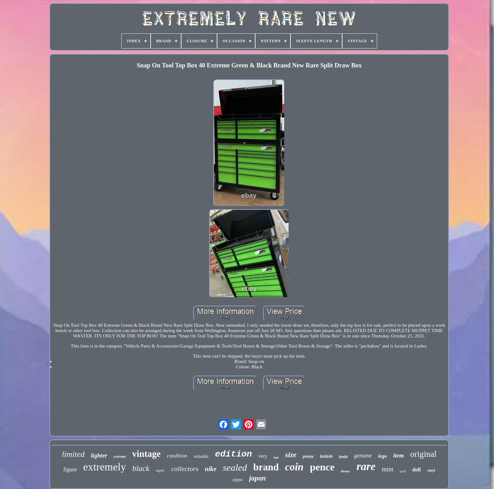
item (398, 455)
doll (416, 470)
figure (70, 469)
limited (73, 454)
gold (403, 471)
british (326, 456)
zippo (238, 479)
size (290, 455)
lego (382, 456)
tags (276, 457)
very (262, 456)
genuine (363, 455)
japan (257, 478)
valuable (201, 456)
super (160, 470)
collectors (184, 469)
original (423, 454)
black (140, 468)
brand (266, 467)
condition (177, 456)
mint (387, 469)
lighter (99, 455)
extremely (104, 467)
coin (294, 467)
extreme (119, 456)
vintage (146, 454)
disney (345, 471)
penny (308, 456)
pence (322, 467)
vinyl (431, 470)
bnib (343, 456)
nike (210, 469)
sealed (235, 467)
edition (233, 454)
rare (366, 466)
